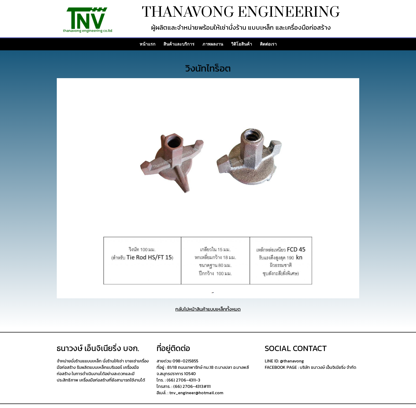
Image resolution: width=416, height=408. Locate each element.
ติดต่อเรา (268, 44)
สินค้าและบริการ (178, 44)
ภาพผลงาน (212, 44)
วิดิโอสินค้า (241, 44)
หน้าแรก (147, 44)
